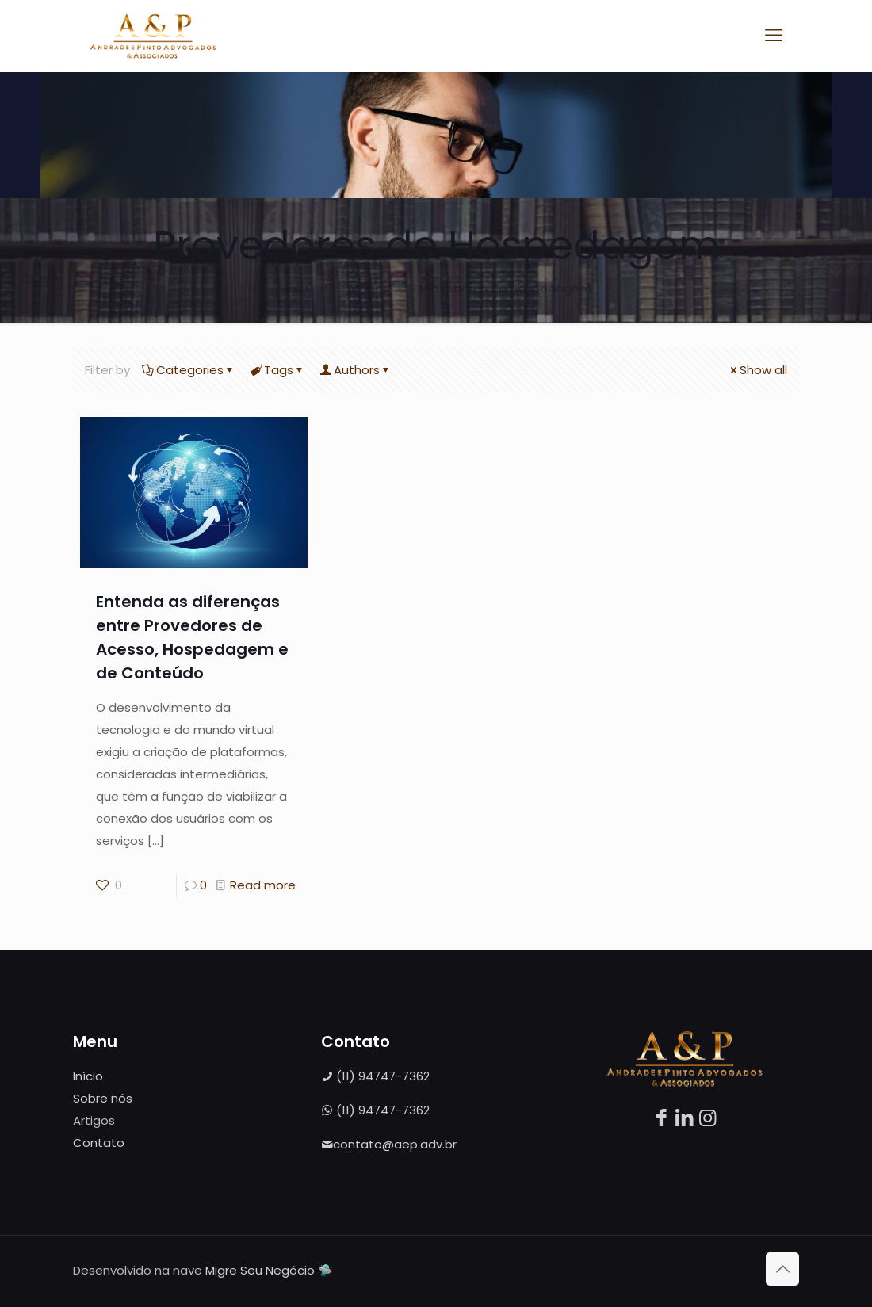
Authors (355, 369)
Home (298, 288)
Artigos (368, 288)
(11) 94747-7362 (375, 1076)
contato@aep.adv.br (389, 1144)
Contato (98, 1142)
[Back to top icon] (782, 1269)
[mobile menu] (773, 35)
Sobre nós (102, 1098)
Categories (188, 369)
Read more (263, 885)
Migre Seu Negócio (260, 1270)
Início (88, 1076)
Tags (277, 369)
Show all (757, 369)
